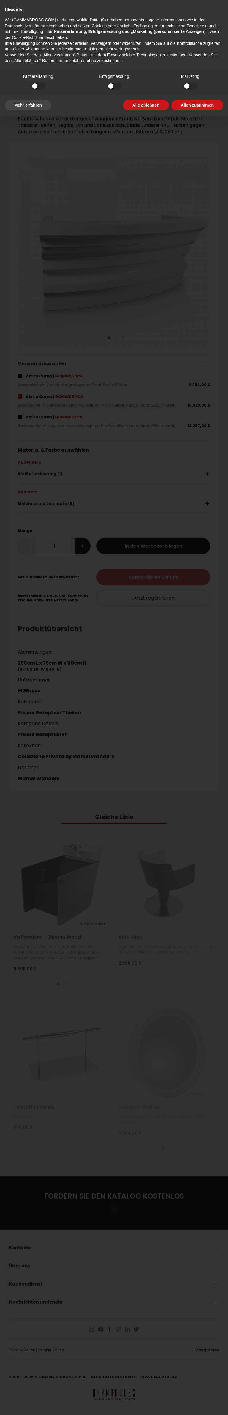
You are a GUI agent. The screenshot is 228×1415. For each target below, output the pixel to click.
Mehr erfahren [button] (28, 105)
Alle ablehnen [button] (145, 105)
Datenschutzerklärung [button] (25, 25)
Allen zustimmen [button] (197, 105)
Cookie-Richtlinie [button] (27, 37)
